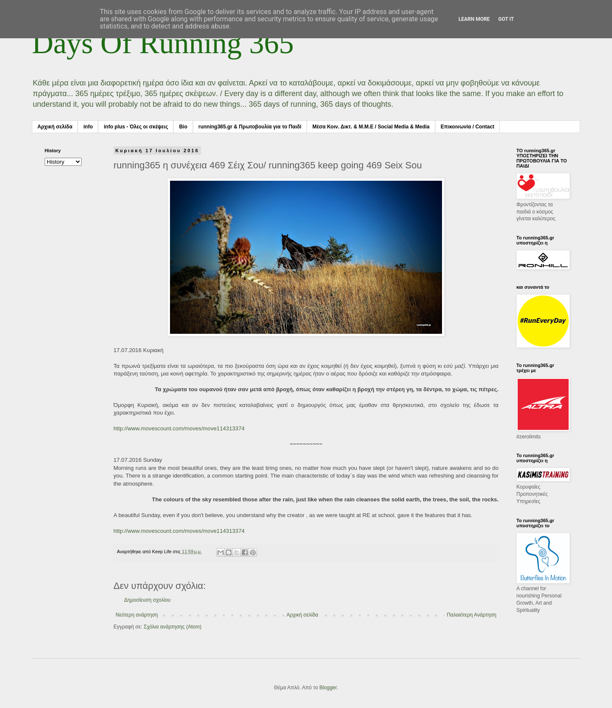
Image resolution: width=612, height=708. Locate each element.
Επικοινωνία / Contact (467, 127)
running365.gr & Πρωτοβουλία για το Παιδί (249, 127)
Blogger (328, 688)
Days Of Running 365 (163, 43)
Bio (183, 127)
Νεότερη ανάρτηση (137, 615)
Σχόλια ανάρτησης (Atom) (172, 627)
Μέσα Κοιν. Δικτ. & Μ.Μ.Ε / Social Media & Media (371, 127)
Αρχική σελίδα (54, 127)
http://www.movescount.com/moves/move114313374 (179, 428)
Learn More (474, 19)
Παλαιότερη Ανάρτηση (471, 615)
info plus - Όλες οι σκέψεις (136, 127)
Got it (506, 19)
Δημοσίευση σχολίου (147, 600)
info (88, 127)
